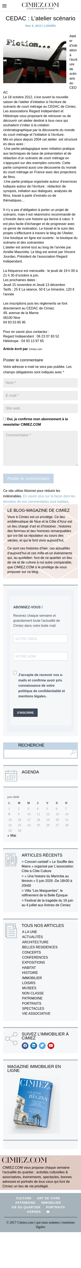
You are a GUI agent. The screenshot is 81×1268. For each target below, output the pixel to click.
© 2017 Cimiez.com (20, 1222)
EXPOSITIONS (33, 962)
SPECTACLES (33, 1008)
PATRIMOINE (32, 998)
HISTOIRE (30, 973)
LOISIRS (50, 25)
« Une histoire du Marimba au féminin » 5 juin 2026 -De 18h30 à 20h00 (47, 880)
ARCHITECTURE (35, 942)
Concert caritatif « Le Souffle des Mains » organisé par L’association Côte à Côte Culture (47, 866)
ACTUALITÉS (32, 937)
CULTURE (24, 1198)
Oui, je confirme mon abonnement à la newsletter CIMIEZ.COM (35, 421)
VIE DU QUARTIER (26, 1207)
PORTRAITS (31, 1003)
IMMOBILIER (32, 978)
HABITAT (29, 967)
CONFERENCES (35, 957)
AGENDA (34, 1211)
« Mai (11, 836)
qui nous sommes (48, 1222)
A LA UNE (29, 932)
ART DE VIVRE (48, 1198)
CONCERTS (31, 952)
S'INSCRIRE (25, 712)
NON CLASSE (33, 993)
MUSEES (29, 988)
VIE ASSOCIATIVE (36, 1013)
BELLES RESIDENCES (40, 947)
